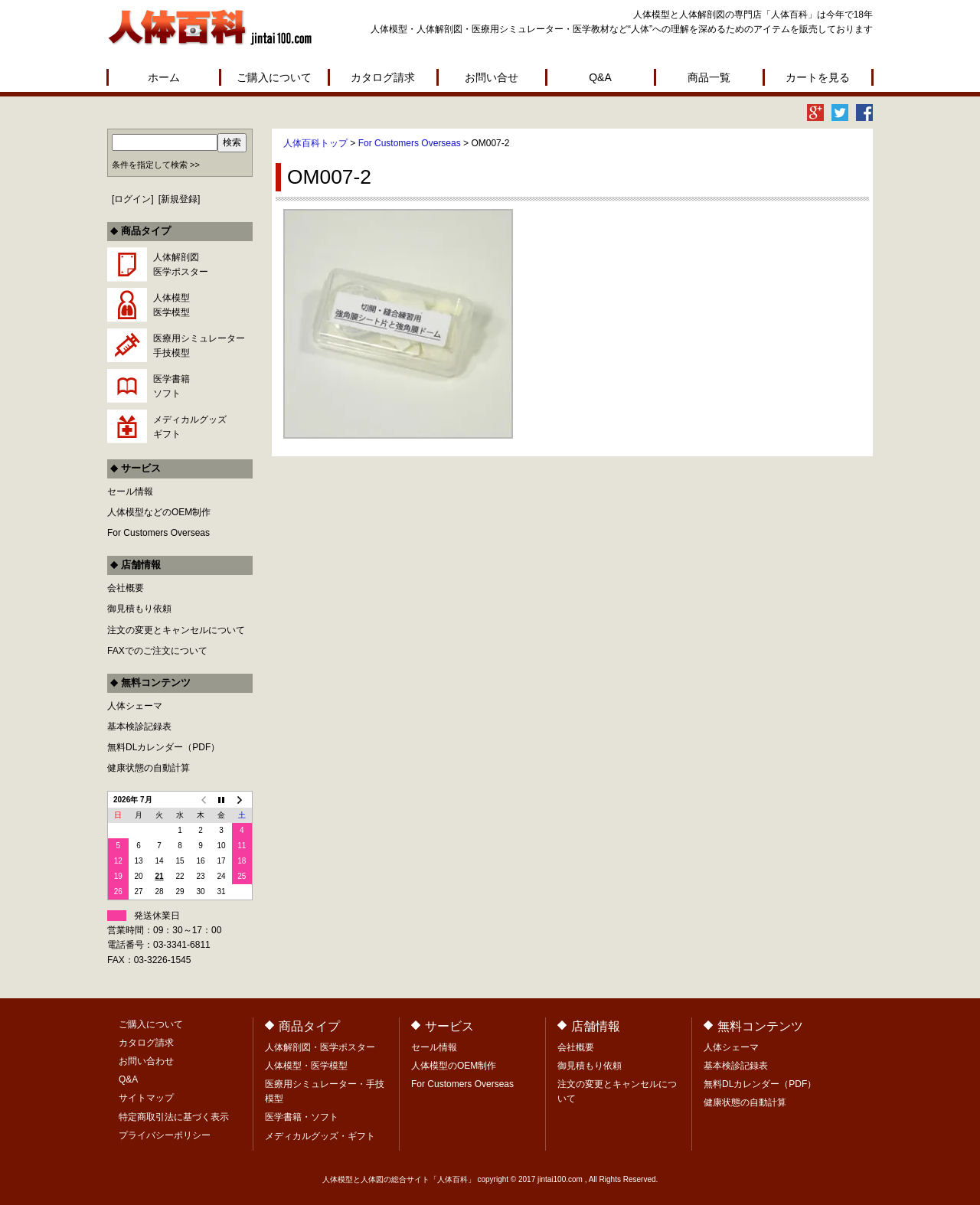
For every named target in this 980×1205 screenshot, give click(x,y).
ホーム (164, 77)
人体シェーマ (134, 705)
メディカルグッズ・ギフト (320, 1136)
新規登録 (179, 199)
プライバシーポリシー (165, 1135)
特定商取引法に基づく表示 (174, 1117)
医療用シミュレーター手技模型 (199, 345)
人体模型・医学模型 (306, 1065)
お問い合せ (491, 77)
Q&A (600, 77)
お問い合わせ (146, 1061)
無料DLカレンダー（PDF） (163, 747)
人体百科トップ (315, 143)
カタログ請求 (383, 77)
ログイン (132, 199)
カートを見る (818, 77)
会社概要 (125, 588)
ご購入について (274, 77)
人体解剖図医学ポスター (180, 264)
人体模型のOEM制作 (453, 1065)
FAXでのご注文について (157, 650)
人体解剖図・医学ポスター (320, 1047)
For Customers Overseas (409, 143)
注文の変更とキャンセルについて (176, 630)
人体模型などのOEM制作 (159, 512)
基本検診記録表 (139, 726)
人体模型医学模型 (171, 305)
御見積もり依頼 (139, 608)
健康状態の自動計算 (148, 768)
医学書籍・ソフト (301, 1117)
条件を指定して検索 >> (156, 164)
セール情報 (130, 491)
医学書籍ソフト (171, 386)
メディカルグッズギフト (190, 426)
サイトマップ (146, 1097)
